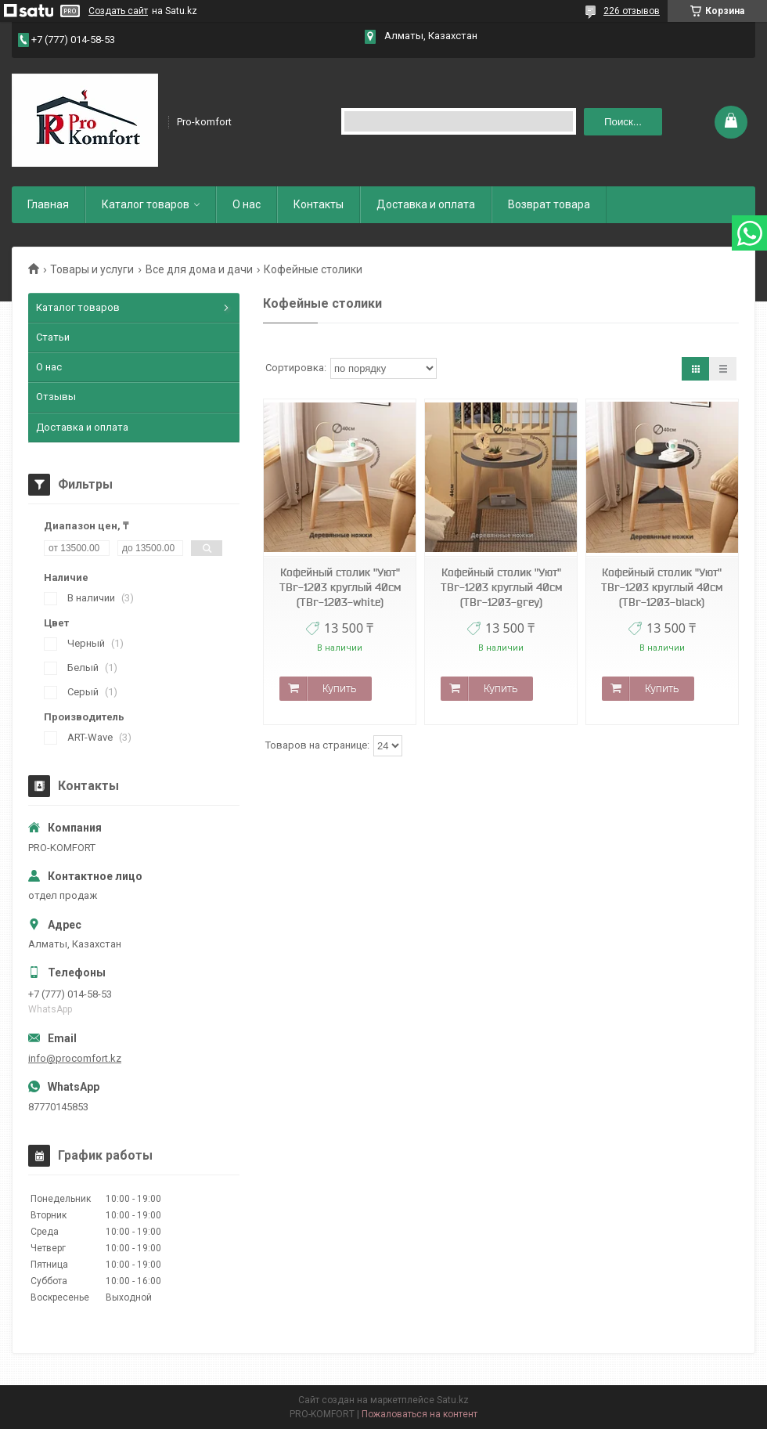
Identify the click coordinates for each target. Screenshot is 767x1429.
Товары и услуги (92, 269)
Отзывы (56, 396)
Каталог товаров (145, 204)
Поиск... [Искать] (623, 122)
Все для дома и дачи (199, 269)
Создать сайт (118, 10)
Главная (48, 204)
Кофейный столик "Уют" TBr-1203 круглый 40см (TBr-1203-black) (661, 587)
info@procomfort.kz (74, 1058)
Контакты (318, 204)
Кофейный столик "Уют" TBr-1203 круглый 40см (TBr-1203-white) (340, 587)
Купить (339, 688)
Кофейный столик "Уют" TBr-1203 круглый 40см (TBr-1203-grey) (501, 587)
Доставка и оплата (425, 204)
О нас (246, 204)
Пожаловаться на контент (419, 1414)
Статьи (53, 337)
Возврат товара (549, 204)
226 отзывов (631, 10)
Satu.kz (453, 1400)
